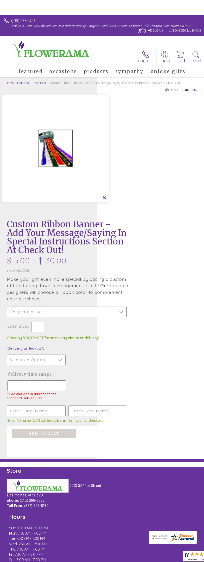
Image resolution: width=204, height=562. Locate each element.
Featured (23, 83)
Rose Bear (39, 83)
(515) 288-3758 (23, 20)
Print (172, 90)
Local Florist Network (77, 556)
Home (10, 83)
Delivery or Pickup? (122, 238)
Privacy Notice (44, 556)
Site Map (104, 556)
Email (192, 90)
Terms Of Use (17, 556)
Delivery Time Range (119, 268)
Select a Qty (115, 216)
